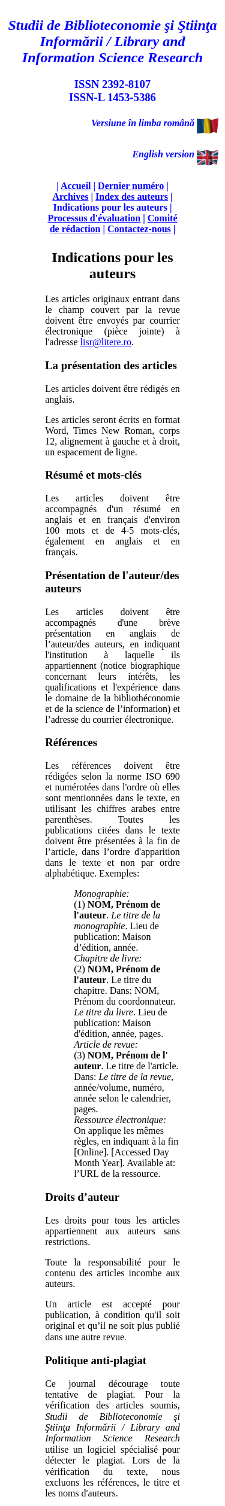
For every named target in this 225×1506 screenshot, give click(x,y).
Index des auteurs (131, 196)
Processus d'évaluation (93, 218)
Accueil (76, 186)
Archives (70, 196)
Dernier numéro (131, 186)
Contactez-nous (139, 229)
